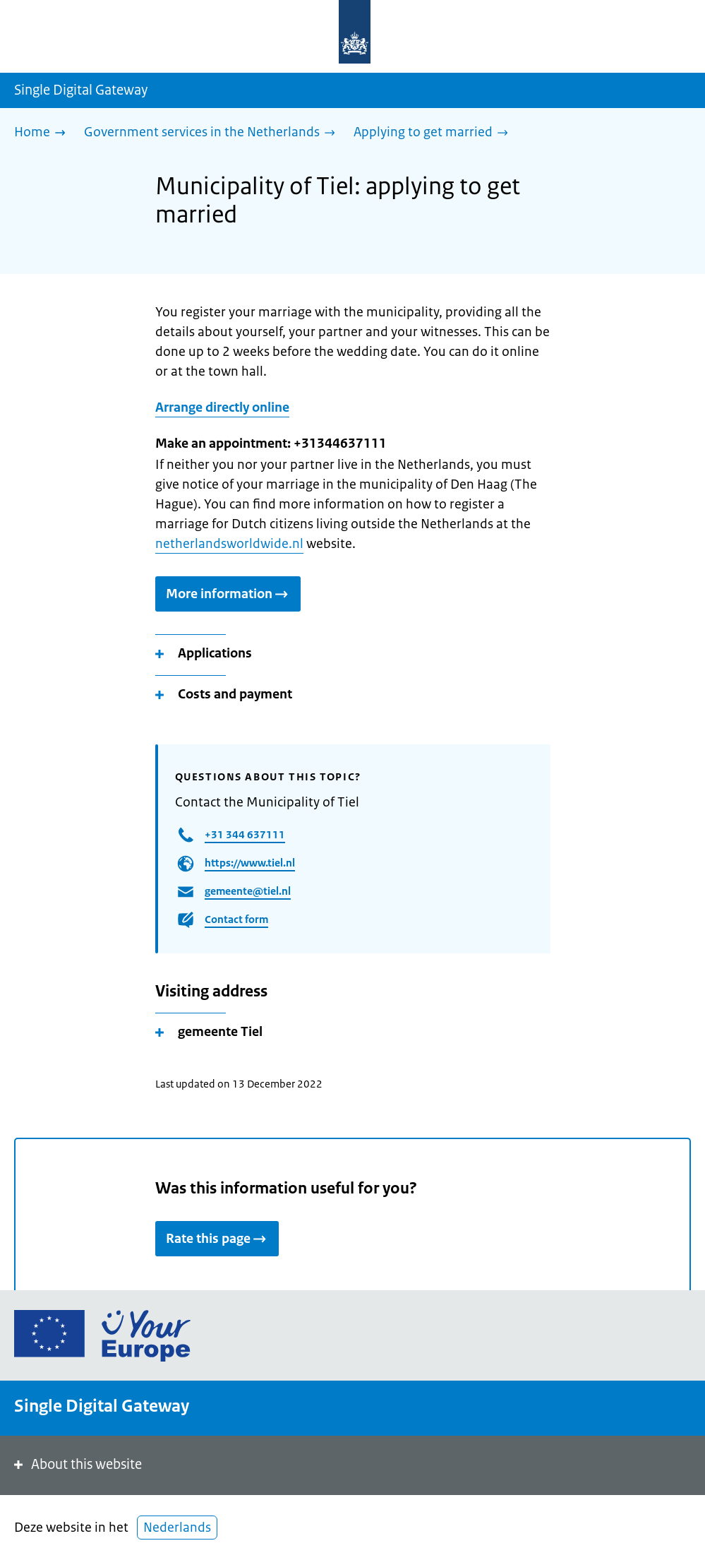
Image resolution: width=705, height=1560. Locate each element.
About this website (76, 1464)
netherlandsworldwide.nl (229, 543)
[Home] (43, 133)
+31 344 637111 (245, 834)
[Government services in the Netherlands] (213, 133)
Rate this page (217, 1238)
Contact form (236, 919)
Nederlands (177, 1527)
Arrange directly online (222, 407)
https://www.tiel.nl (250, 862)
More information (228, 593)
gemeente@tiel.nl (248, 891)
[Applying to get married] (434, 133)
